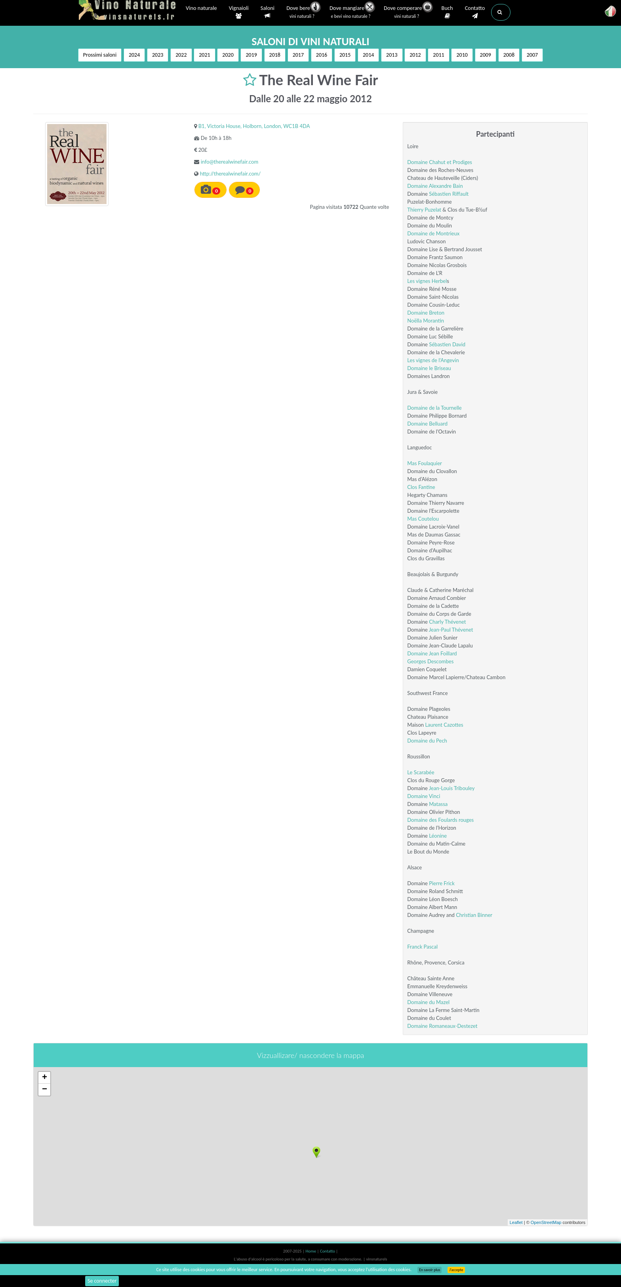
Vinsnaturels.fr (128, 11)
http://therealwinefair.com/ (230, 173)
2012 (415, 55)
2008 (508, 55)
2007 (532, 55)
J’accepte (456, 1270)
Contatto (475, 12)
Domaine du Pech (427, 740)
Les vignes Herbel (427, 281)
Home (311, 1251)
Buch (447, 12)
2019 (251, 55)
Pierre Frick (442, 883)
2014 (368, 55)
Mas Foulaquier (424, 463)
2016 (321, 55)
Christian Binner (474, 915)
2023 (157, 55)
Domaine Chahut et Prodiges (439, 162)
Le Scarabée (420, 772)
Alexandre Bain (446, 186)
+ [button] (44, 1078)
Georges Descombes (430, 661)
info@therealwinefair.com (229, 161)
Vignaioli (239, 12)
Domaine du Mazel (428, 1002)
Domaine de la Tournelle (434, 408)
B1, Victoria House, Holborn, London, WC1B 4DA (254, 126)
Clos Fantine (421, 487)
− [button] (44, 1090)
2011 (438, 55)
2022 (181, 55)
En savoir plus (429, 1270)
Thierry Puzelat (424, 209)
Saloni (267, 12)
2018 (274, 55)
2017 (298, 55)
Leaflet (516, 1222)
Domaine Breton (425, 312)
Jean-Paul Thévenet (451, 629)
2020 (227, 55)
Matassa (438, 804)
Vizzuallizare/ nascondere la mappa (310, 1055)
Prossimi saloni (99, 55)
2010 (461, 55)
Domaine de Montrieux (433, 233)
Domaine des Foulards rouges (440, 820)
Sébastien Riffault (449, 194)
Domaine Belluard (427, 423)
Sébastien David (447, 344)
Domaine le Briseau (429, 368)
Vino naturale (201, 8)
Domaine (418, 186)
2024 (134, 55)
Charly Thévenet (447, 622)
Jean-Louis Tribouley (452, 788)
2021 (204, 55)
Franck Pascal (422, 946)
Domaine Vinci (423, 796)
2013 (391, 55)
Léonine (438, 836)
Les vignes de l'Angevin (433, 360)
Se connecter (102, 1280)
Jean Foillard (443, 653)
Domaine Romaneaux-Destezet (442, 1026)
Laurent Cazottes (444, 725)
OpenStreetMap (546, 1222)
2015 (345, 55)
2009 (485, 55)
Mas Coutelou (423, 519)
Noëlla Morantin (425, 320)
